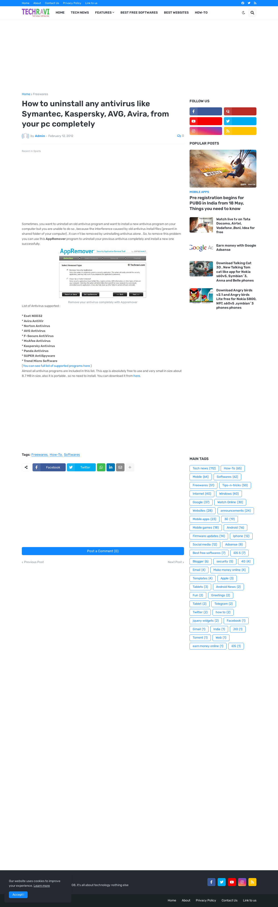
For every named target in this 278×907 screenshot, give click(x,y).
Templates (203, 578)
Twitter (200, 612)
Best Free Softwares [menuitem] (139, 12)
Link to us (91, 3)
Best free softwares (209, 553)
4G (246, 561)
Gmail (199, 629)
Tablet (199, 604)
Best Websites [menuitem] (176, 12)
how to (223, 612)
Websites (203, 511)
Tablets (200, 587)
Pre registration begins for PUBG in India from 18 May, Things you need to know (217, 203)
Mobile (201, 477)
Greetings (220, 595)
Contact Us (52, 3)
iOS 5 (239, 553)
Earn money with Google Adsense (236, 247)
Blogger (200, 561)
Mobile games (206, 528)
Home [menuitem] (60, 12)
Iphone (241, 536)
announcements (236, 511)
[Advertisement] (139, 56)
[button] (243, 13)
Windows (229, 494)
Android (235, 528)
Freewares (40, 94)
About (37, 3)
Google (201, 502)
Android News (228, 587)
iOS (236, 646)
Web (221, 638)
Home (25, 3)
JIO (238, 629)
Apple (227, 578)
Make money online (229, 570)
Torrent (200, 638)
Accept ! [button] (18, 895)
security (225, 561)
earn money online (208, 646)
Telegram (224, 604)
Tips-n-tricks (235, 485)
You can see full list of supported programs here (56, 366)
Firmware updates (209, 536)
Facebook (236, 621)
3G (229, 519)
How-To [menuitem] (201, 12)
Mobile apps (204, 519)
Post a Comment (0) (103, 551)
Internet (202, 494)
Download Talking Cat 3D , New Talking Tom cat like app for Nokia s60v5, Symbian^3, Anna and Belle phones (235, 271)
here (136, 376)
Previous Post (34, 562)
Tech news (204, 468)
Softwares (72, 455)
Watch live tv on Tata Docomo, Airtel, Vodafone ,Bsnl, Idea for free (235, 225)
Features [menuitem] (103, 12)
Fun (198, 595)
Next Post (175, 562)
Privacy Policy (72, 3)
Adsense (234, 544)
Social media (205, 544)
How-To (56, 455)
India (219, 629)
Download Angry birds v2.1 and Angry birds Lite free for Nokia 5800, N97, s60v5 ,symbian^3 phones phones (236, 299)
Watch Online (230, 502)
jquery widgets (206, 621)
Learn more (42, 886)
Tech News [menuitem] (80, 12)
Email (199, 570)
